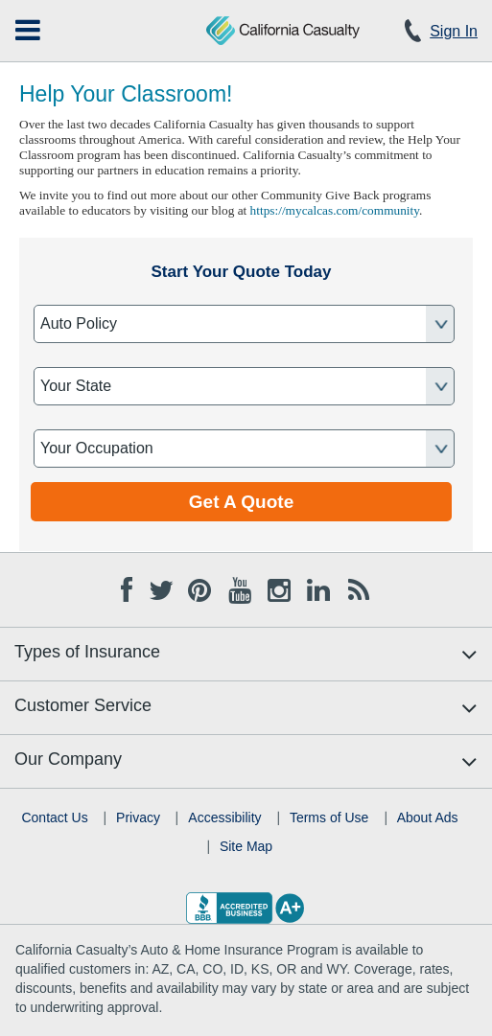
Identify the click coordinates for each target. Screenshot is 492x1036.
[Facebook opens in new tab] (126, 587)
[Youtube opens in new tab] (239, 587)
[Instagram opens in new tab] (279, 587)
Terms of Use (329, 817)
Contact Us (54, 817)
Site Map (246, 846)
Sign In (454, 31)
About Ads (427, 817)
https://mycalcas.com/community (334, 210)
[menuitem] (28, 30)
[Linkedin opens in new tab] (318, 587)
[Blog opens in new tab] (358, 587)
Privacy (138, 817)
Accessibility (224, 817)
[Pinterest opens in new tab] (199, 587)
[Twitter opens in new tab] (160, 587)
